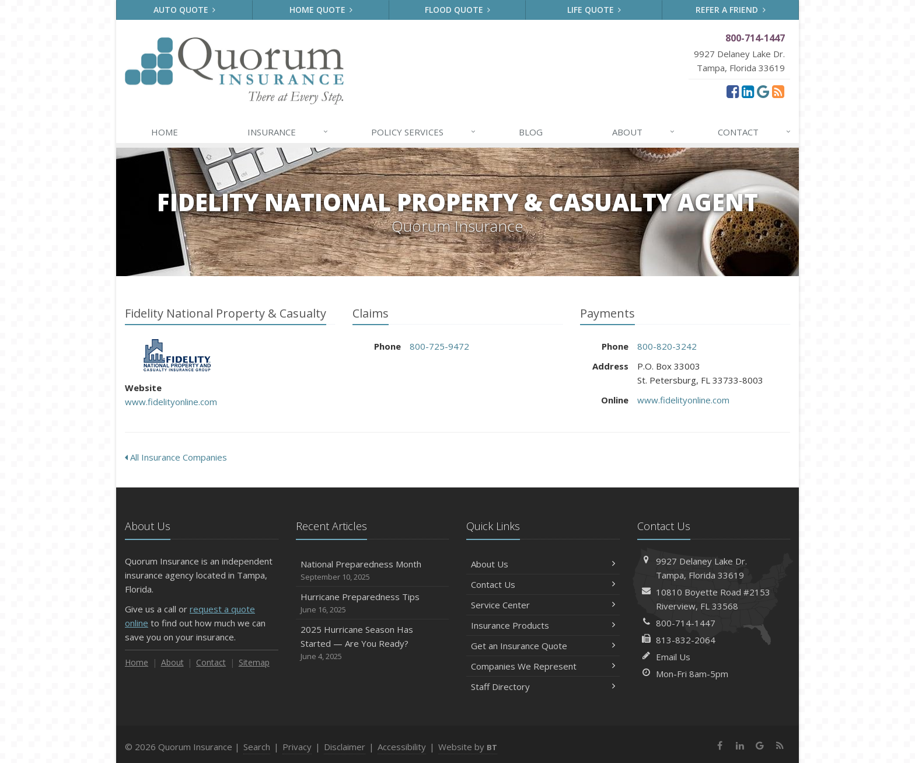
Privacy (297, 746)
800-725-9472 (439, 346)
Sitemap (254, 662)
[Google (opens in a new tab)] (763, 91)
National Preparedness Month (373, 570)
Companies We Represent (543, 666)
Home (164, 132)
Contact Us (543, 584)
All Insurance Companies (176, 457)
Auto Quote (184, 9)
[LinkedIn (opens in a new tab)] (748, 91)
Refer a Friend (731, 9)
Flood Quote (458, 9)
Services (424, 132)
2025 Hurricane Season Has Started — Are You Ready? (373, 643)
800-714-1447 (685, 623)
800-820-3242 (667, 346)
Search (256, 746)
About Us (543, 564)
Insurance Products (543, 625)
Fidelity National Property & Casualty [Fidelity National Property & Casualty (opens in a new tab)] (177, 355)
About (644, 132)
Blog (531, 132)
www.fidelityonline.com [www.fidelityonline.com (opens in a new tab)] (171, 401)
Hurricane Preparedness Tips (373, 603)
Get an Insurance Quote (543, 645)
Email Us (673, 657)
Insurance (288, 132)
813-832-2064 (685, 640)
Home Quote (321, 9)
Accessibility (402, 746)
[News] (778, 91)
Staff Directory (543, 686)
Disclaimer (344, 746)
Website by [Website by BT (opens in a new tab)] (467, 746)
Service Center (543, 605)
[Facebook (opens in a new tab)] (733, 91)
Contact (755, 132)
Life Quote (594, 9)
